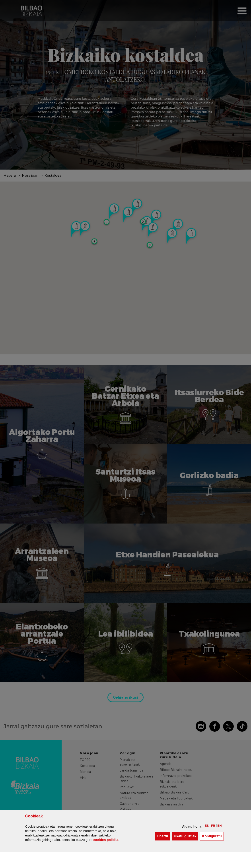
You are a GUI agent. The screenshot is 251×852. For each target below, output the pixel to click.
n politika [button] (105, 840)
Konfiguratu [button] (213, 836)
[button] (207, 825)
